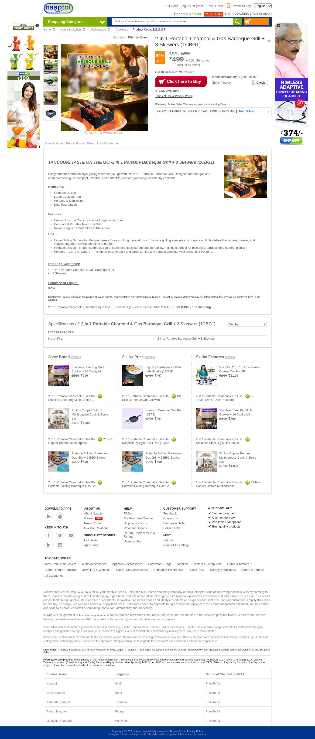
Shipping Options (135, 523)
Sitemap (169, 540)
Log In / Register (192, 6)
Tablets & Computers (207, 564)
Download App (239, 6)
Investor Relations (96, 528)
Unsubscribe (132, 541)
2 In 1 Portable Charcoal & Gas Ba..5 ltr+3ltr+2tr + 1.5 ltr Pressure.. (224, 398)
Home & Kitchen (238, 564)
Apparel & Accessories (127, 564)
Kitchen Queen (138, 37)
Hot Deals (90, 540)
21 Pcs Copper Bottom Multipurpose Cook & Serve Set (90, 414)
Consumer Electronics (168, 570)
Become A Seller (174, 523)
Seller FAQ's (171, 528)
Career (93, 518)
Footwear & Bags (159, 564)
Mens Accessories (94, 564)
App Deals (91, 545)
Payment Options (135, 528)
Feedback (170, 513)
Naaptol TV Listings (176, 545)
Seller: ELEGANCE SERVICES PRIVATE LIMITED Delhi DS (195, 111)
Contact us (170, 518)
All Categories (54, 575)
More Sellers (246, 111)
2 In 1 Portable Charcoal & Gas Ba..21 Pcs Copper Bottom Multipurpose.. (80, 441)
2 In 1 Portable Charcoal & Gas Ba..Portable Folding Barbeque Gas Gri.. (75, 484)
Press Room (92, 523)
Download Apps (58, 508)
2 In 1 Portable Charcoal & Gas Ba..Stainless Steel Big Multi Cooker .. (75, 398)
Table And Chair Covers (60, 564)
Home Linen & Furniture (61, 570)
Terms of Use (177, 731)
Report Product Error (80, 143)
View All (76, 357)
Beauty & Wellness (223, 570)
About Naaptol (93, 513)
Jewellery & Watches (96, 570)
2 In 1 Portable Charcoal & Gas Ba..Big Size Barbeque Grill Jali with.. (151, 398)
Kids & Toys (197, 570)
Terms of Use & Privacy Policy (173, 96)
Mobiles (182, 564)
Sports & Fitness (252, 570)
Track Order (215, 6)
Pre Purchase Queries (139, 518)
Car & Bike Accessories (131, 570)
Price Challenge (107, 143)
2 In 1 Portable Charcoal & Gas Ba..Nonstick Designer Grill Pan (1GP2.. (149, 441)
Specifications (54, 143)
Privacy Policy (195, 731)
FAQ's (128, 513)
